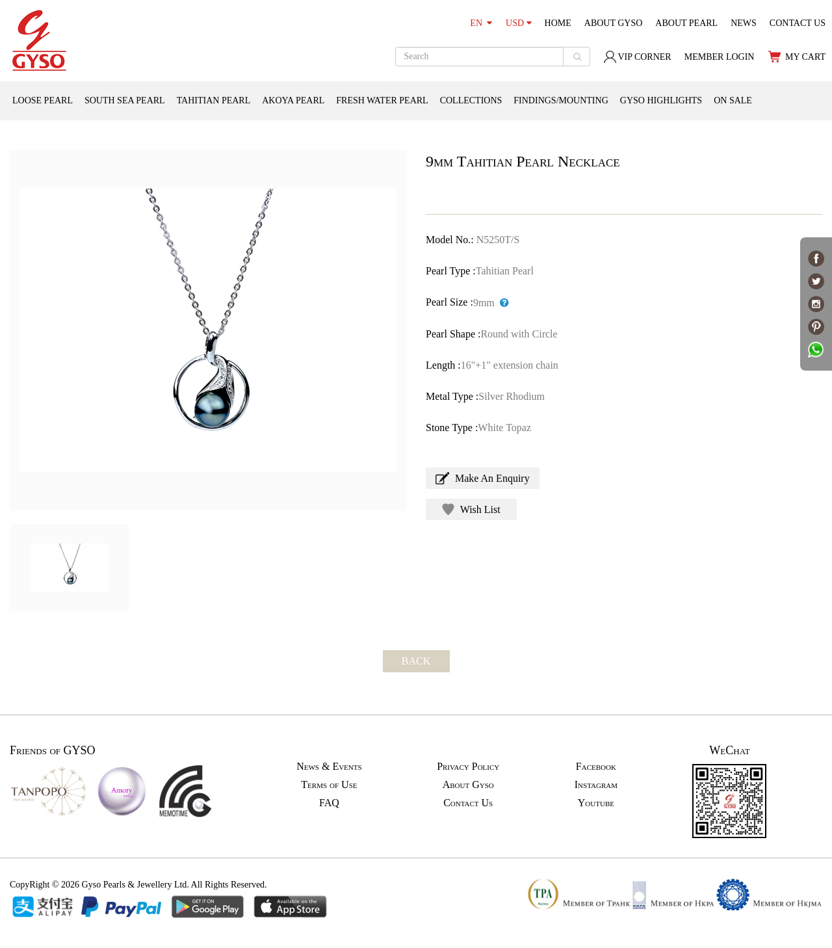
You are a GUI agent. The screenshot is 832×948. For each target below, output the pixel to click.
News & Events (328, 766)
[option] (208, 330)
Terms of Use (329, 784)
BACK (416, 660)
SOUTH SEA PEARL (124, 100)
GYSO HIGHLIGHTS (661, 100)
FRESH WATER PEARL (382, 100)
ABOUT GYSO (613, 23)
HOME (558, 23)
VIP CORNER (637, 57)
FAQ (329, 802)
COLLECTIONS (471, 100)
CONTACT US (798, 23)
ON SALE (733, 100)
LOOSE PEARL (42, 100)
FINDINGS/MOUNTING (561, 100)
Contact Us (468, 802)
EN (481, 23)
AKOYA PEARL (293, 100)
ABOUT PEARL (686, 23)
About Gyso (468, 784)
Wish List (471, 509)
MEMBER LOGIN (719, 57)
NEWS (744, 23)
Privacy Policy (468, 766)
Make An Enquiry (483, 478)
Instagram (596, 784)
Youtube (596, 802)
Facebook (596, 766)
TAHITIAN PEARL (214, 100)
